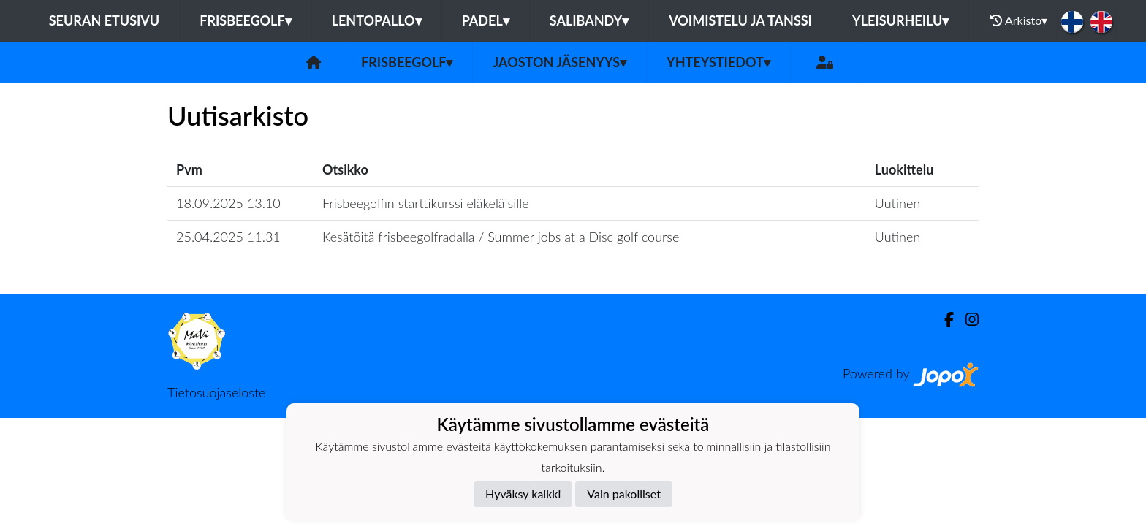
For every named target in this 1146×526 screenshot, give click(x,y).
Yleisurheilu (900, 20)
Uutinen (897, 203)
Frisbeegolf (245, 20)
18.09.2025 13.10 (228, 203)
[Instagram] (966, 319)
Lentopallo (377, 20)
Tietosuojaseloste (216, 392)
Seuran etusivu (104, 20)
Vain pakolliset (624, 493)
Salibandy (589, 20)
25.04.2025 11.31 (228, 237)
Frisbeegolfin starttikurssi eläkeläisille (425, 203)
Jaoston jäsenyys (559, 62)
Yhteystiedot (718, 62)
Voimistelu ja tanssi (740, 20)
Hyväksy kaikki (523, 493)
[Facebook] (943, 319)
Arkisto (1018, 20)
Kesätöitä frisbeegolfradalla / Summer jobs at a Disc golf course (500, 237)
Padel (485, 20)
